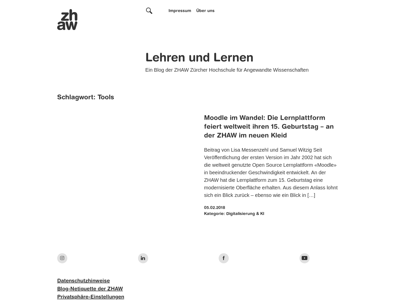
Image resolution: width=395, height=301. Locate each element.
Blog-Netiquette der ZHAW (90, 289)
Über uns (205, 11)
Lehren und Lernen (199, 58)
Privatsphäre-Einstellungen (90, 297)
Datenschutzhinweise (83, 281)
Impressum (180, 11)
